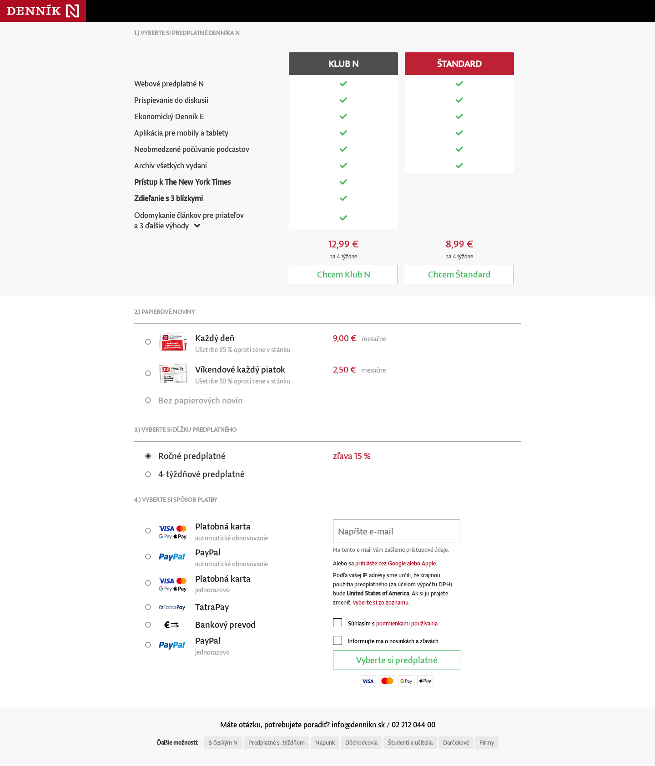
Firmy (486, 742)
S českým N (223, 742)
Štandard (459, 274)
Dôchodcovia (361, 742)
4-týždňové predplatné (195, 473)
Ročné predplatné (185, 455)
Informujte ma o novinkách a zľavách (385, 640)
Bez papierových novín (194, 400)
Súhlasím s (385, 622)
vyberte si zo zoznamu (380, 602)
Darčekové (456, 742)
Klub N (343, 274)
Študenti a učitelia (410, 742)
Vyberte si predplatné (397, 659)
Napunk (325, 742)
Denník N (43, 11)
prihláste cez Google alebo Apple (395, 563)
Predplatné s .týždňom (276, 742)
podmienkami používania (407, 623)
